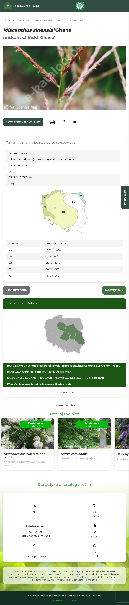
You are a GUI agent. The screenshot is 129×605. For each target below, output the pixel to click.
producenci (125, 197)
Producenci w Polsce (21, 303)
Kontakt (58, 600)
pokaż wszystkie (64, 391)
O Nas (72, 600)
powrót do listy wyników (23, 122)
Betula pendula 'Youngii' (34, 536)
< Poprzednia (16, 290)
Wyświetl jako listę (64, 405)
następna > (114, 290)
